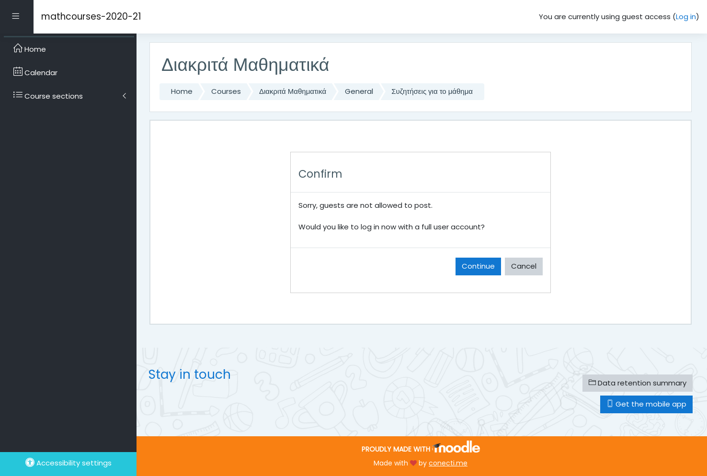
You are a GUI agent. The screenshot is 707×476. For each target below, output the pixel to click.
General (359, 91)
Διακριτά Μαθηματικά (292, 91)
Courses (226, 91)
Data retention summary (637, 383)
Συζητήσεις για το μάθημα (432, 91)
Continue (478, 266)
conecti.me (448, 463)
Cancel (523, 266)
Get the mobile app (646, 404)
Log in (686, 16)
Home (182, 91)
